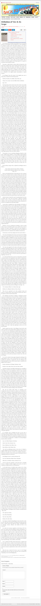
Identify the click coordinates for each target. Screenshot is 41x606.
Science (32, 17)
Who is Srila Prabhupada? (25, 597)
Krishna (21, 17)
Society (36, 17)
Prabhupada (28, 17)
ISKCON (17, 17)
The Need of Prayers (13, 33)
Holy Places (13, 17)
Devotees (3, 17)
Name (3, 581)
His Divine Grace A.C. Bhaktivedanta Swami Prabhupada (10, 26)
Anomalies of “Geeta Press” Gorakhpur (16, 34)
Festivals (8, 17)
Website (3, 586)
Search (37, 2)
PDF (24, 17)
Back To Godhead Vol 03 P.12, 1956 (14, 32)
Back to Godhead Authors (15, 597)
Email (3, 583)
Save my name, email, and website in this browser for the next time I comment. (13, 590)
